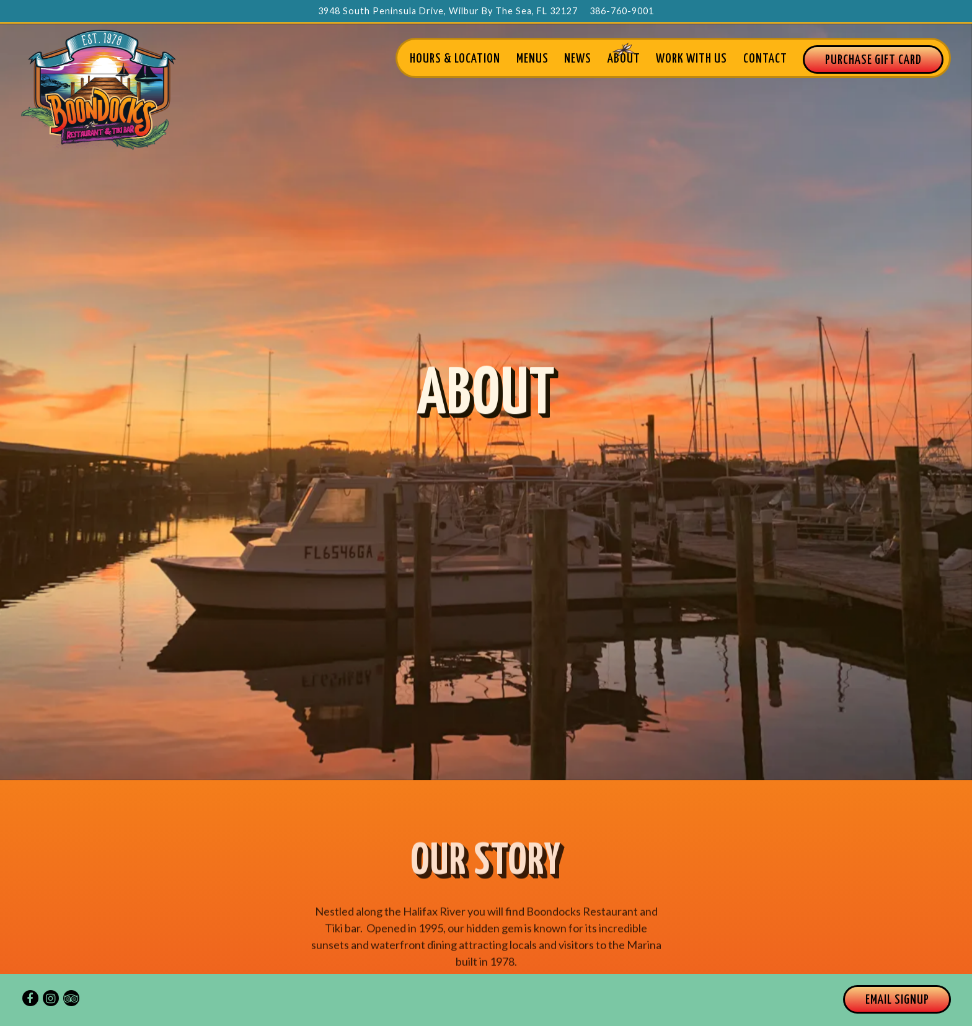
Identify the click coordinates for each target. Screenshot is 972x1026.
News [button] (577, 59)
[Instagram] (51, 998)
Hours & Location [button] (455, 59)
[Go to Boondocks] (448, 11)
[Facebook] (30, 998)
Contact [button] (765, 59)
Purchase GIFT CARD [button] (873, 60)
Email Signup (897, 1000)
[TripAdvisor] (71, 998)
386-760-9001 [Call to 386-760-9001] (622, 11)
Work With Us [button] (691, 59)
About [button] (624, 59)
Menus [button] (532, 59)
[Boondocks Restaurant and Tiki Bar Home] (98, 89)
